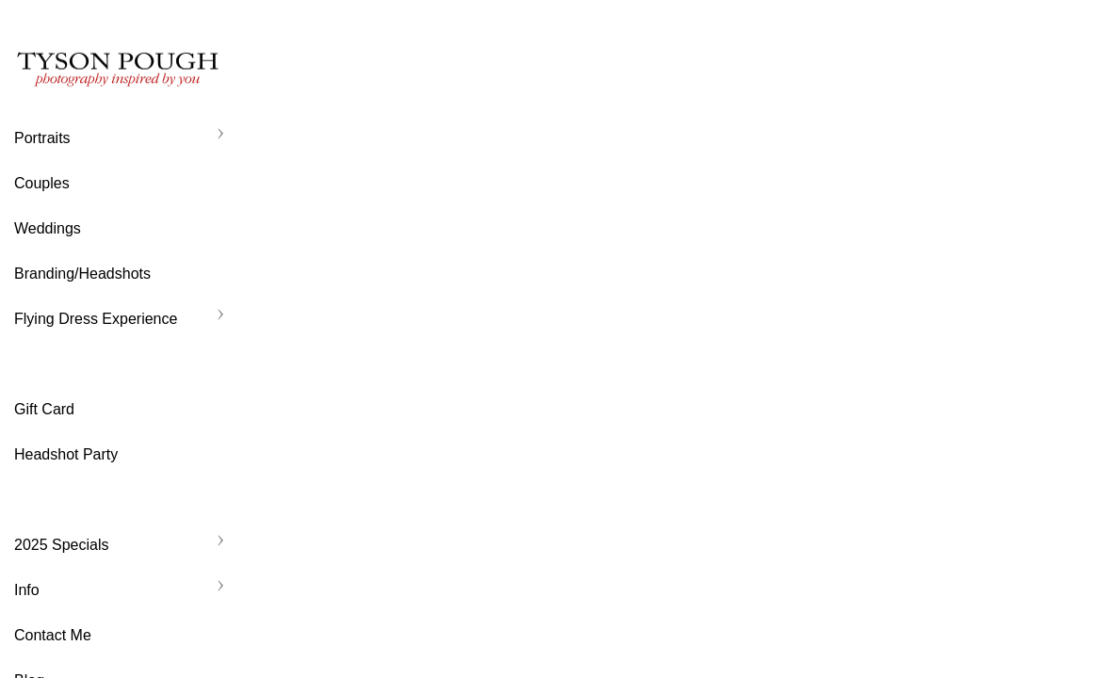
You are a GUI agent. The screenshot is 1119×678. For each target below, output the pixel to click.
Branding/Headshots (82, 274)
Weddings (47, 228)
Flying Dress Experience (95, 319)
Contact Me (52, 635)
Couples (42, 183)
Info (27, 590)
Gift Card (44, 409)
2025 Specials (61, 545)
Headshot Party (66, 454)
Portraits (42, 138)
